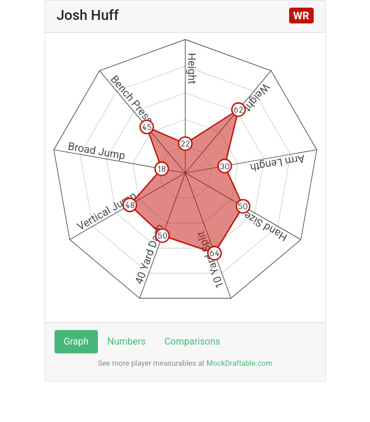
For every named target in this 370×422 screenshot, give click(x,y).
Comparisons (192, 341)
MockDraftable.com (239, 363)
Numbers (126, 341)
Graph (76, 341)
